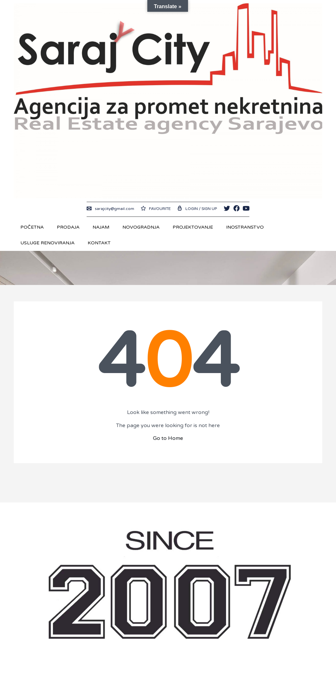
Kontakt (99, 243)
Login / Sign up (197, 208)
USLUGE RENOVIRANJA (47, 243)
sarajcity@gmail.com (110, 208)
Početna (32, 227)
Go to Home (168, 438)
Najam (101, 227)
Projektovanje (193, 227)
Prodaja (68, 227)
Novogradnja (140, 227)
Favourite (156, 208)
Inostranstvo (245, 227)
